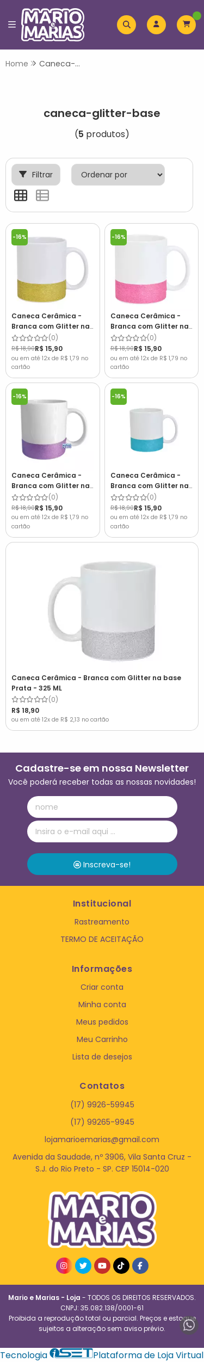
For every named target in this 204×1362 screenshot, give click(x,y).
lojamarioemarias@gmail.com (102, 1139)
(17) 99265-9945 (102, 1122)
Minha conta (102, 1004)
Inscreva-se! (102, 864)
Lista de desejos (102, 1056)
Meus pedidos (102, 1021)
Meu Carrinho (102, 1039)
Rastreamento (102, 921)
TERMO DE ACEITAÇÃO (102, 939)
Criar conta (102, 987)
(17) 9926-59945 (102, 1104)
